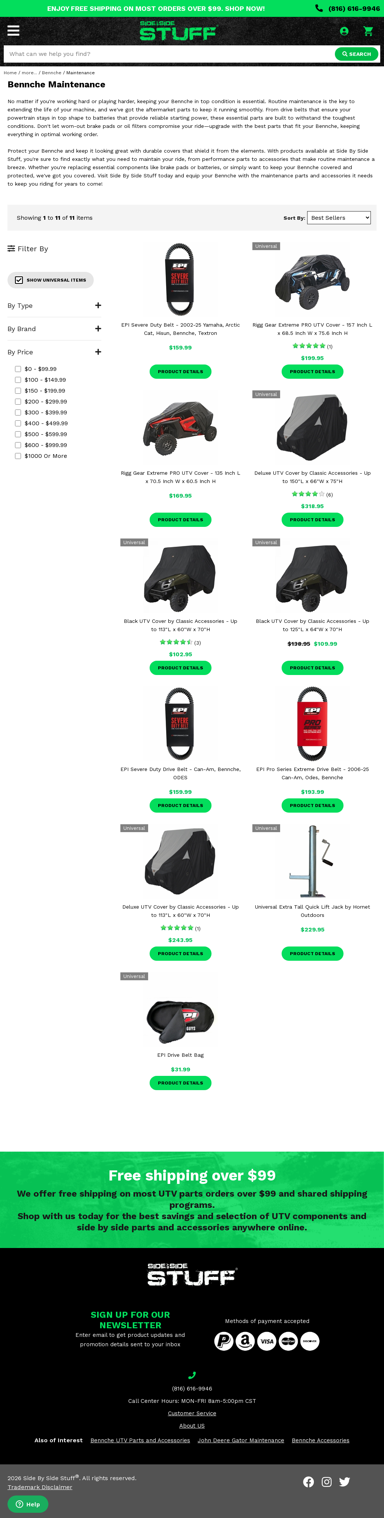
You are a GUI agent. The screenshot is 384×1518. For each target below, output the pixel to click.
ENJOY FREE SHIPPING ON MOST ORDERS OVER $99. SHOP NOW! (156, 8)
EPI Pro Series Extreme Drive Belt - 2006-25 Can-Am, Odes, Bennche (312, 773)
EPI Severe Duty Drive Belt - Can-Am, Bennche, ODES (180, 773)
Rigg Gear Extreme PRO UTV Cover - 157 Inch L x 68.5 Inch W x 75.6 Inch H (312, 329)
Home (10, 72)
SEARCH (356, 54)
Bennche (52, 72)
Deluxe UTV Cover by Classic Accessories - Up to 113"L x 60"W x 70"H (180, 911)
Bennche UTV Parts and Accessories (140, 1440)
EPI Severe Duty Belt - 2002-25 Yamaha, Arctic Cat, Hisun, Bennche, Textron (180, 329)
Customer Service (192, 1413)
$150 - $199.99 (40, 390)
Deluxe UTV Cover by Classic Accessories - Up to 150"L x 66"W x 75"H (312, 477)
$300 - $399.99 (41, 412)
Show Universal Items (50, 280)
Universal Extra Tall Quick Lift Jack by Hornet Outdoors (312, 911)
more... (29, 72)
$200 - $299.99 (41, 401)
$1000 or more (41, 455)
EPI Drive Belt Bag (180, 1055)
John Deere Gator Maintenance (241, 1440)
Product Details (180, 371)
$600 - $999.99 (41, 444)
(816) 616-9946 (347, 8)
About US (192, 1425)
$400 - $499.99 (41, 423)
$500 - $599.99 (41, 434)
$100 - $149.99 (40, 379)
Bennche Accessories (321, 1440)
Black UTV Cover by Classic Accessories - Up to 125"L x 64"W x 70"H (312, 625)
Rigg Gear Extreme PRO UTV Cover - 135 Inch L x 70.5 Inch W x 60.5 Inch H (180, 477)
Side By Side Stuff (51, 1478)
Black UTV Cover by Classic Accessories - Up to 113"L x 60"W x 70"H (180, 625)
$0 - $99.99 (36, 368)
